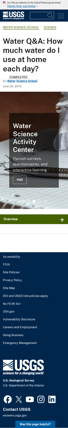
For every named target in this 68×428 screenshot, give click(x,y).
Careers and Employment (20, 327)
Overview (11, 219)
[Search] (50, 15)
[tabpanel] (34, 150)
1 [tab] (23, 201)
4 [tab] (39, 201)
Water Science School (21, 27)
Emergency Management (20, 343)
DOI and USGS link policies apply (25, 296)
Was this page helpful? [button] (35, 424)
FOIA (6, 264)
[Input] (42, 15)
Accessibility (11, 256)
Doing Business (13, 335)
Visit (20, 179)
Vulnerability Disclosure (19, 319)
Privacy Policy (12, 280)
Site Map (9, 288)
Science (50, 27)
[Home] (13, 18)
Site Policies (11, 272)
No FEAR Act (11, 304)
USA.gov (9, 311)
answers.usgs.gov (15, 415)
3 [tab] (34, 201)
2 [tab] (28, 201)
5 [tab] (45, 201)
